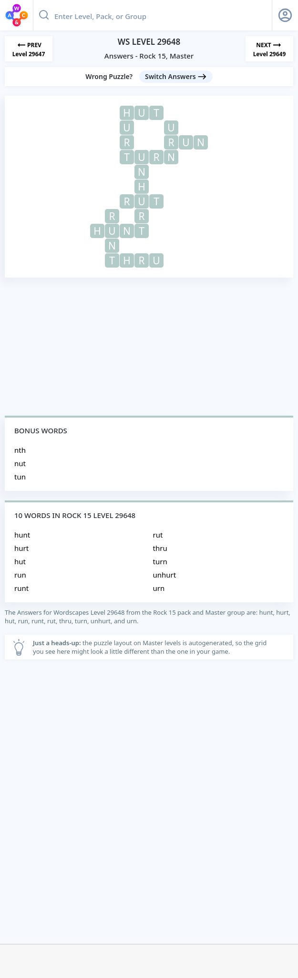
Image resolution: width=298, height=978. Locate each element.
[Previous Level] (28, 48)
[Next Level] (269, 48)
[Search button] (43, 15)
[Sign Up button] (285, 15)
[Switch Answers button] (176, 76)
